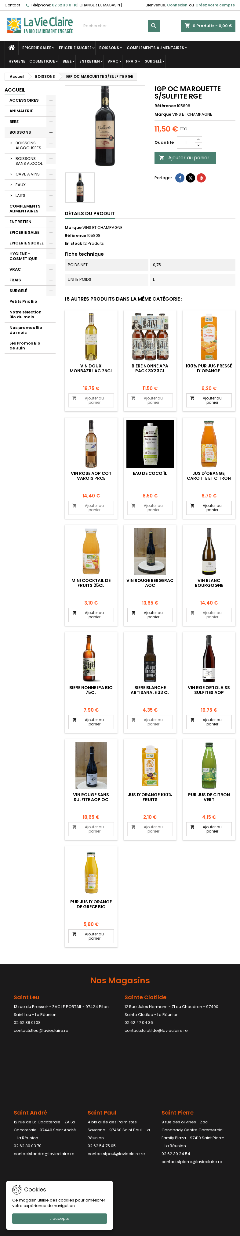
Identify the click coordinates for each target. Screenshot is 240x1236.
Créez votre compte (215, 5)
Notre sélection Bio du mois (25, 314)
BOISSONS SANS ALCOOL (29, 161)
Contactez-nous (81, 1151)
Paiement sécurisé (83, 1143)
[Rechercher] (120, 26)
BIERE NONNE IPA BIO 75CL (91, 690)
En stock (73, 243)
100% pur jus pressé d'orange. (209, 368)
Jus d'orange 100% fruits (150, 797)
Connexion (177, 5)
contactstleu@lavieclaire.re (41, 1030)
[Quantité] (186, 142)
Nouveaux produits (23, 1127)
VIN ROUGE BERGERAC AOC (149, 582)
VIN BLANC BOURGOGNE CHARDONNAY (209, 585)
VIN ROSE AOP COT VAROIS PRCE (91, 475)
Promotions (16, 1119)
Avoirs (131, 1143)
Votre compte (143, 1104)
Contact (12, 5)
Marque (163, 114)
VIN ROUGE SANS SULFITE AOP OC (91, 797)
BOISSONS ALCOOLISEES (28, 145)
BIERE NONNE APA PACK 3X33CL (150, 368)
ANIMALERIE (21, 111)
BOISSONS (109, 47)
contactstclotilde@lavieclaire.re (156, 1030)
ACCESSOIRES (24, 100)
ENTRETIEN (89, 61)
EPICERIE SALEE (36, 47)
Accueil (15, 89)
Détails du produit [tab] (90, 213)
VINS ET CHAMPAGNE (102, 227)
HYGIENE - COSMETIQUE (32, 61)
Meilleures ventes (22, 1135)
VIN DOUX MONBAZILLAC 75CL (91, 368)
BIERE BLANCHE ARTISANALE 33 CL (150, 690)
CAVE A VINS (28, 174)
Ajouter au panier (184, 157)
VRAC (112, 61)
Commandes (138, 1135)
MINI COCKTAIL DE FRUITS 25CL (91, 582)
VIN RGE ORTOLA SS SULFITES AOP (209, 690)
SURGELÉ (153, 61)
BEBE (67, 61)
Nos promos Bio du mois (25, 330)
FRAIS (131, 61)
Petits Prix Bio (23, 301)
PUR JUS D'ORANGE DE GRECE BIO (91, 904)
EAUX (21, 185)
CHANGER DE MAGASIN (99, 5)
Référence (165, 106)
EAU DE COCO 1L (150, 473)
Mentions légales (82, 1119)
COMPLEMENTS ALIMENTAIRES (155, 47)
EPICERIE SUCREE (75, 47)
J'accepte (59, 1218)
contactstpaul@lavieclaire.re (116, 1085)
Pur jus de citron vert (209, 797)
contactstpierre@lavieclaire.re (192, 1093)
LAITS (20, 195)
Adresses (134, 1151)
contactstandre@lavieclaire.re (44, 1085)
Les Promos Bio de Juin (24, 345)
